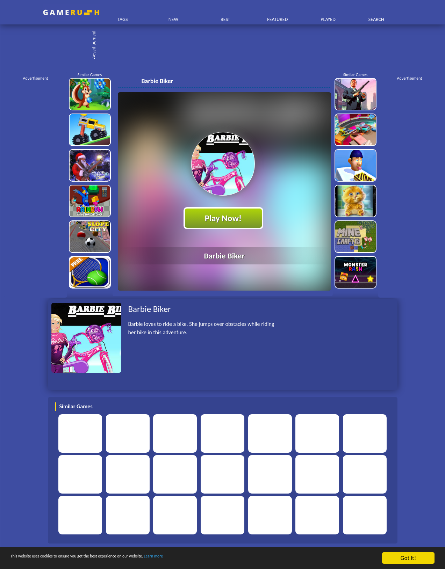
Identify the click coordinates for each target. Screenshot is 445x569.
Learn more (218, 558)
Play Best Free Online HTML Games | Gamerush (71, 12)
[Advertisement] (226, 45)
